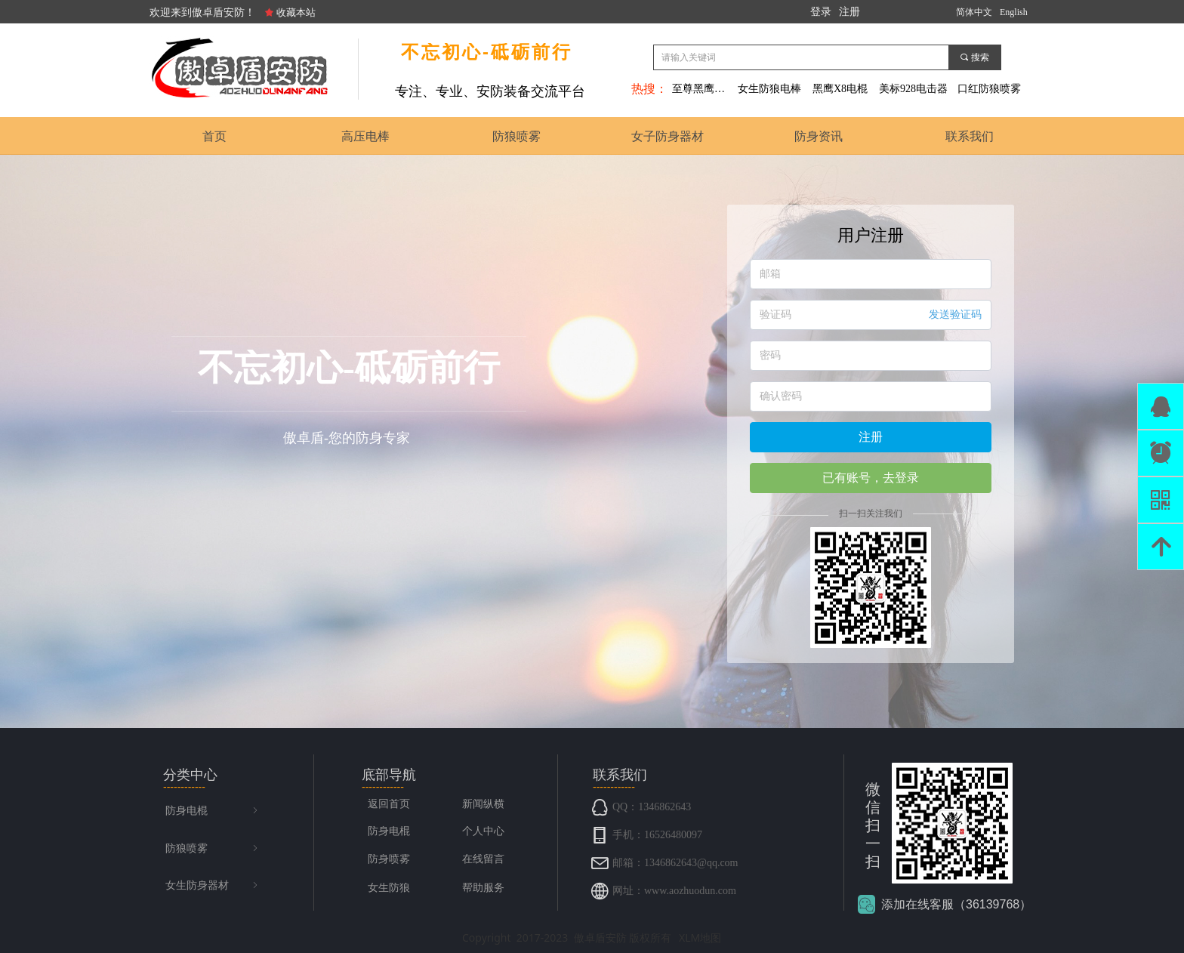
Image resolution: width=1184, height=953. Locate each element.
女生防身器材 (213, 886)
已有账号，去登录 (870, 477)
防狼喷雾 (213, 849)
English (1014, 12)
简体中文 (974, 12)
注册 (871, 436)
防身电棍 (213, 811)
